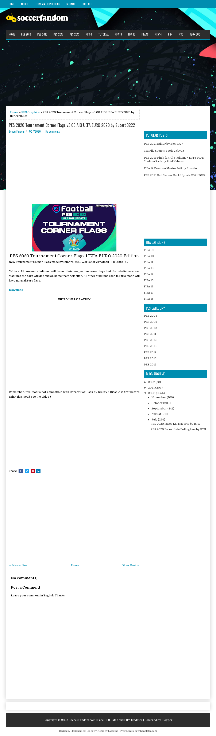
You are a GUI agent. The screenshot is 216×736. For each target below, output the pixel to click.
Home (12, 4)
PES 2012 (150, 340)
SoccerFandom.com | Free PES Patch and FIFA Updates (106, 720)
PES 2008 (150, 315)
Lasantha (113, 731)
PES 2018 (42, 34)
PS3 (181, 34)
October (157, 403)
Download (16, 289)
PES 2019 (26, 34)
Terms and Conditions (47, 4)
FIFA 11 (148, 262)
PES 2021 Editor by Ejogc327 (163, 143)
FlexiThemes (78, 731)
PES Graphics (30, 112)
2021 (151, 387)
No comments (53, 131)
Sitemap (71, 4)
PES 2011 (150, 333)
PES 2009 (150, 321)
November (159, 397)
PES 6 (89, 34)
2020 (152, 393)
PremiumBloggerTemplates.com (138, 731)
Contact (87, 4)
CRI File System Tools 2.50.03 (164, 150)
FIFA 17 (149, 292)
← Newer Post (18, 565)
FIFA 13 (149, 268)
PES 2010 (150, 328)
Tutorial (103, 34)
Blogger (167, 720)
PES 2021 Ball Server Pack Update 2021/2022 (174, 175)
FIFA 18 (131, 34)
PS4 (170, 34)
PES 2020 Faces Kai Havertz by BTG (175, 423)
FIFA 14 (158, 34)
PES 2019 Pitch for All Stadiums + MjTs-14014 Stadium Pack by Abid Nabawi (174, 159)
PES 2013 (75, 34)
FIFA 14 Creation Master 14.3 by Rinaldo (170, 168)
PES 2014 (150, 352)
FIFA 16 (145, 34)
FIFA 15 (149, 280)
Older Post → (131, 565)
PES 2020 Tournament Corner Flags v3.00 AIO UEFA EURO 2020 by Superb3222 (72, 125)
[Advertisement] (108, 72)
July (154, 419)
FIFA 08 (149, 249)
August (156, 414)
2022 (152, 382)
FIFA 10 (149, 256)
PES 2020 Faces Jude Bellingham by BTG (178, 429)
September (159, 408)
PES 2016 (150, 364)
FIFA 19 (118, 34)
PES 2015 (150, 358)
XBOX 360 (195, 34)
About (24, 4)
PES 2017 (58, 34)
